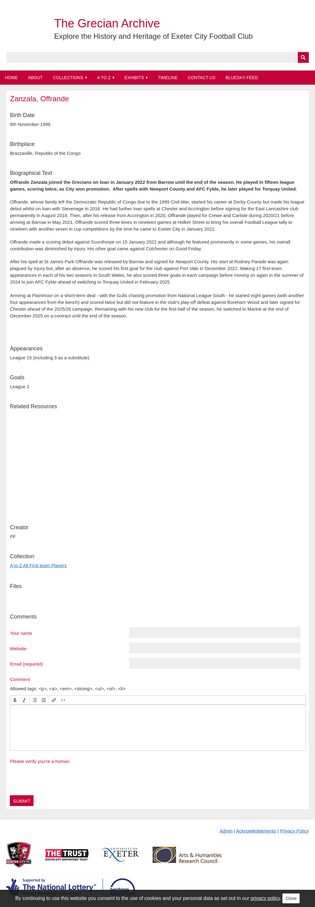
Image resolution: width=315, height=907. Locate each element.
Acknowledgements (256, 830)
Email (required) (26, 663)
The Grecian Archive (107, 23)
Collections (68, 77)
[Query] (157, 57)
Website (18, 648)
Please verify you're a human (39, 761)
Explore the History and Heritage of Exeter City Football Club (153, 36)
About (35, 77)
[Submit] (303, 57)
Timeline (168, 77)
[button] (15, 700)
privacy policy (265, 898)
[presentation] (15, 700)
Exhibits (134, 77)
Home (11, 77)
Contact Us (202, 77)
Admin (226, 830)
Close (291, 898)
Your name (21, 633)
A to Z (104, 77)
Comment (20, 679)
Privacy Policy (294, 830)
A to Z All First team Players (38, 565)
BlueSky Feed (241, 77)
